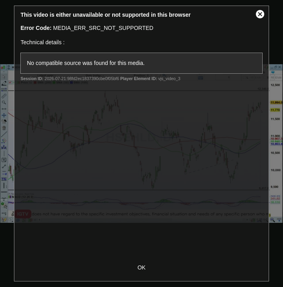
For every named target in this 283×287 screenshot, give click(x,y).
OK (141, 267)
